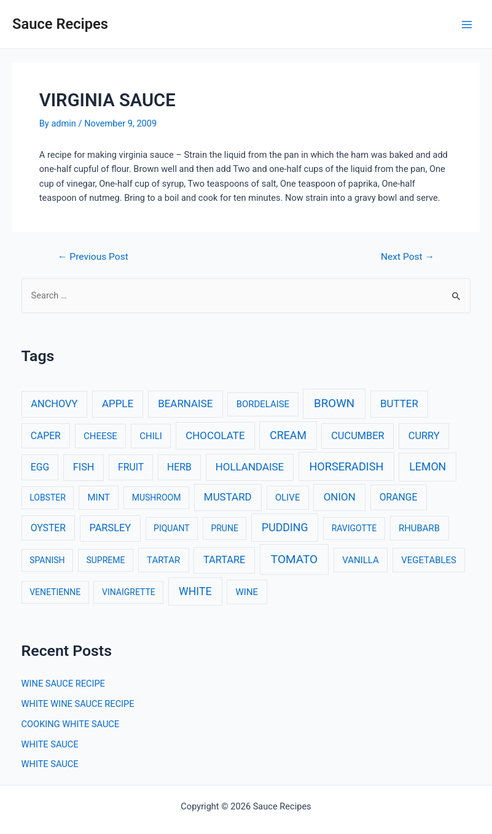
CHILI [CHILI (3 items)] (150, 436)
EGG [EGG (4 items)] (40, 467)
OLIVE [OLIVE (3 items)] (287, 497)
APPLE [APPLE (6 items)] (117, 403)
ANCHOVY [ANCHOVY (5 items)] (54, 404)
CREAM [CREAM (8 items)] (288, 435)
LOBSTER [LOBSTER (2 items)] (47, 497)
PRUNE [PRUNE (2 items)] (224, 528)
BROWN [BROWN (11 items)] (334, 403)
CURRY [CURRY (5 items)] (424, 436)
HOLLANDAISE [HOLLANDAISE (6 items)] (250, 467)
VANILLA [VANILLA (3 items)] (360, 560)
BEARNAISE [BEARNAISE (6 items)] (185, 403)
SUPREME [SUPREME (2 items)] (105, 560)
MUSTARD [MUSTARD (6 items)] (228, 497)
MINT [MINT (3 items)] (99, 497)
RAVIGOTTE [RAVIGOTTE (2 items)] (354, 528)
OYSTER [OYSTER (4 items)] (48, 528)
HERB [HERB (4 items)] (179, 467)
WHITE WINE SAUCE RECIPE (78, 703)
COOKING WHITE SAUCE (70, 724)
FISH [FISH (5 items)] (84, 467)
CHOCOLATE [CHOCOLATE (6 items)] (214, 435)
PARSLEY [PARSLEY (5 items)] (110, 528)
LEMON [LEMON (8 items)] (427, 467)
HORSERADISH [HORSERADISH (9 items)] (346, 466)
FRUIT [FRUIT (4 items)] (131, 467)
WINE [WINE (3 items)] (247, 592)
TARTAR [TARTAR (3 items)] (163, 560)
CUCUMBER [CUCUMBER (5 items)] (357, 436)
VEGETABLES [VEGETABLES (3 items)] (428, 560)
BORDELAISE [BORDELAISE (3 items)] (262, 404)
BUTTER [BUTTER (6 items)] (399, 403)
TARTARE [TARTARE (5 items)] (224, 560)
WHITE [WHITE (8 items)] (195, 591)
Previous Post (93, 257)
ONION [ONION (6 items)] (340, 497)
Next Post (407, 257)
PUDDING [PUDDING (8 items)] (285, 527)
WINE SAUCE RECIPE (63, 683)
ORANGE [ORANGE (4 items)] (399, 497)
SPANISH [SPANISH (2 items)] (46, 560)
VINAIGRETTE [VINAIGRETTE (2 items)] (128, 592)
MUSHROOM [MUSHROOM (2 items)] (156, 497)
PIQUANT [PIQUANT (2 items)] (171, 528)
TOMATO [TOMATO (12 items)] (294, 559)
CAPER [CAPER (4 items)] (46, 436)
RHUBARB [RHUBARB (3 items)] (419, 528)
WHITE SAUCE (50, 744)
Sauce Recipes (60, 24)
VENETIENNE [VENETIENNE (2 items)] (54, 592)
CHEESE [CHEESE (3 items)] (100, 436)
